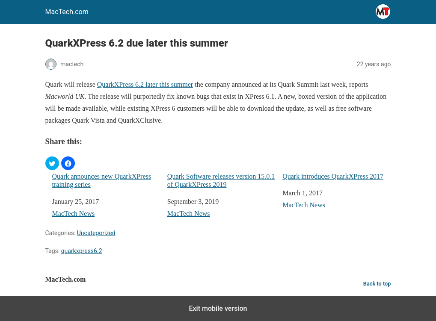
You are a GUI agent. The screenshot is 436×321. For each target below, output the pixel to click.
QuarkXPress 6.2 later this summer (145, 84)
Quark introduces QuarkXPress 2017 (332, 176)
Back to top (377, 283)
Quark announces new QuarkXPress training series (101, 180)
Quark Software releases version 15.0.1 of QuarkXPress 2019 (221, 180)
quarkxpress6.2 (81, 250)
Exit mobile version (218, 308)
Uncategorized (96, 233)
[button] (52, 163)
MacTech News (73, 213)
